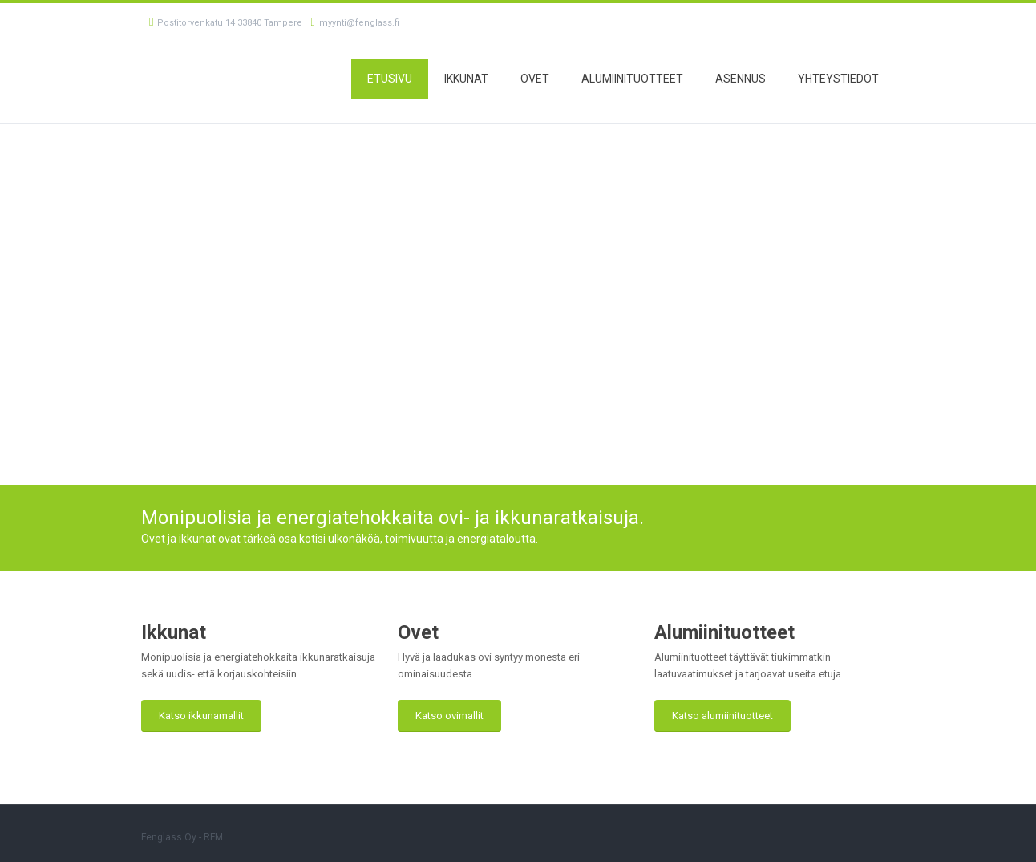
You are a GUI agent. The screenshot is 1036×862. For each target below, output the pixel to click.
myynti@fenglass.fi (354, 23)
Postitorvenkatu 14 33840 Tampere (225, 23)
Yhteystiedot (838, 78)
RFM (213, 837)
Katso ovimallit (449, 716)
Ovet (534, 78)
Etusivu (389, 78)
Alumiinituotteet (632, 78)
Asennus (740, 78)
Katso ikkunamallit (201, 716)
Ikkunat (466, 78)
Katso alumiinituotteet (722, 716)
